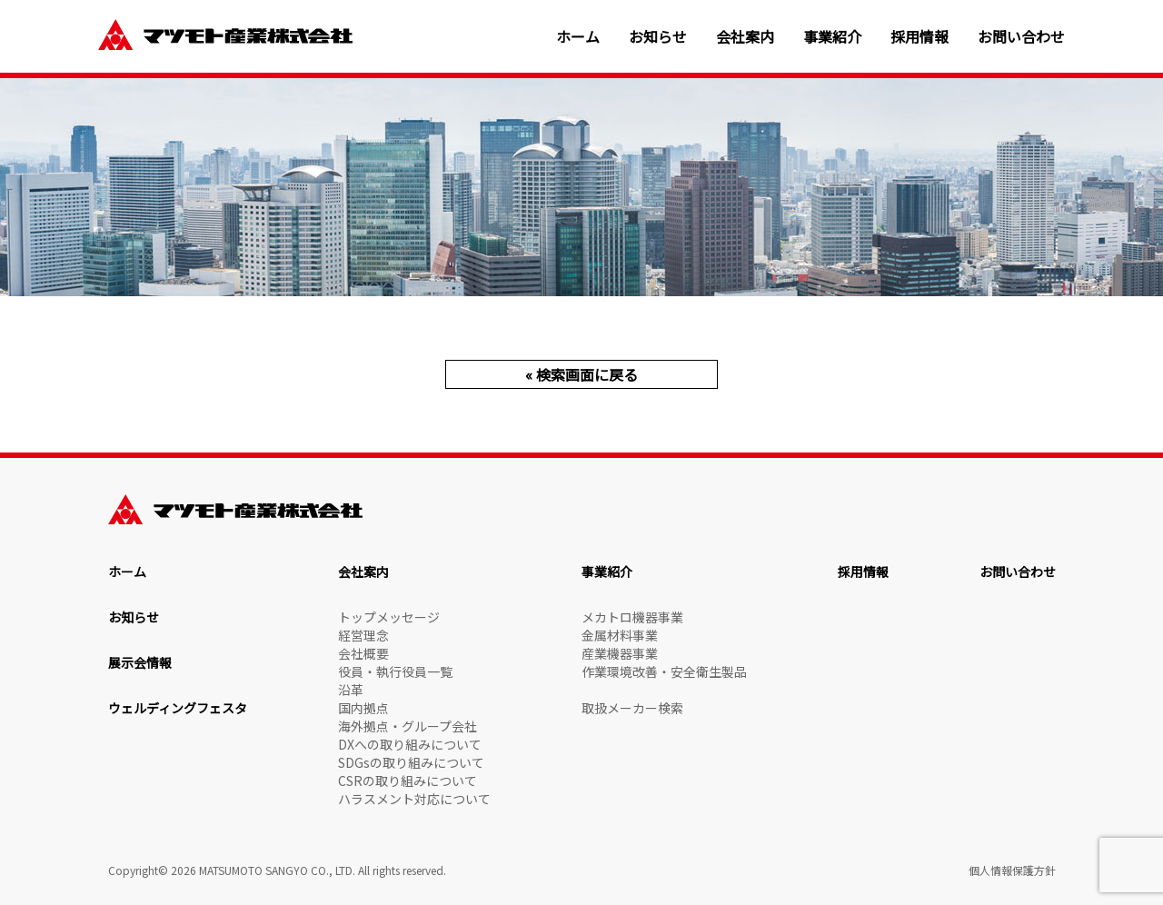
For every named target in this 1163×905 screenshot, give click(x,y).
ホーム (578, 36)
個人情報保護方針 (1012, 870)
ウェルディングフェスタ (177, 708)
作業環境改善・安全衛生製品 (664, 671)
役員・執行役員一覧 (395, 671)
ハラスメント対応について (414, 799)
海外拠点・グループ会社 (407, 726)
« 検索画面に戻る (581, 374)
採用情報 (919, 36)
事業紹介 (832, 36)
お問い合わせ (1021, 36)
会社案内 (745, 36)
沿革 (350, 690)
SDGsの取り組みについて (411, 762)
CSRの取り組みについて (407, 780)
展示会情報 (140, 662)
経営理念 (363, 635)
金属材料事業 (620, 635)
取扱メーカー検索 (632, 708)
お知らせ (658, 36)
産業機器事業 (620, 653)
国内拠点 (363, 708)
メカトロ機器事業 (632, 617)
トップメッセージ (389, 617)
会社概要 (363, 653)
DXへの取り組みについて (410, 744)
